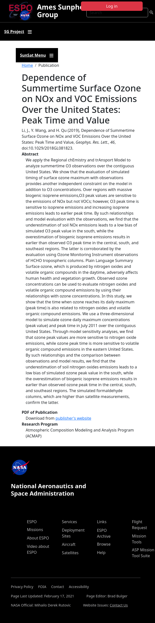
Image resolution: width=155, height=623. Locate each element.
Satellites (70, 552)
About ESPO (38, 538)
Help (101, 552)
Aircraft (69, 544)
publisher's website (73, 418)
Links (102, 521)
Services (69, 521)
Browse (104, 544)
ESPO (32, 521)
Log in (111, 6)
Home (27, 65)
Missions (35, 529)
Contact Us (119, 605)
